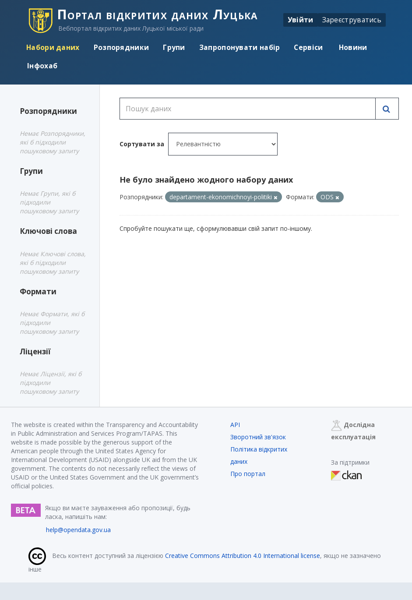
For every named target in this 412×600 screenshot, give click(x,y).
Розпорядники (121, 47)
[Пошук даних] (248, 109)
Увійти (300, 20)
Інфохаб (42, 66)
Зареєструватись (352, 20)
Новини (352, 47)
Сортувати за (142, 144)
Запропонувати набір (239, 47)
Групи (174, 47)
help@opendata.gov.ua (78, 530)
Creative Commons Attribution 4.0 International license (242, 555)
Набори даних (53, 47)
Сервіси (308, 47)
